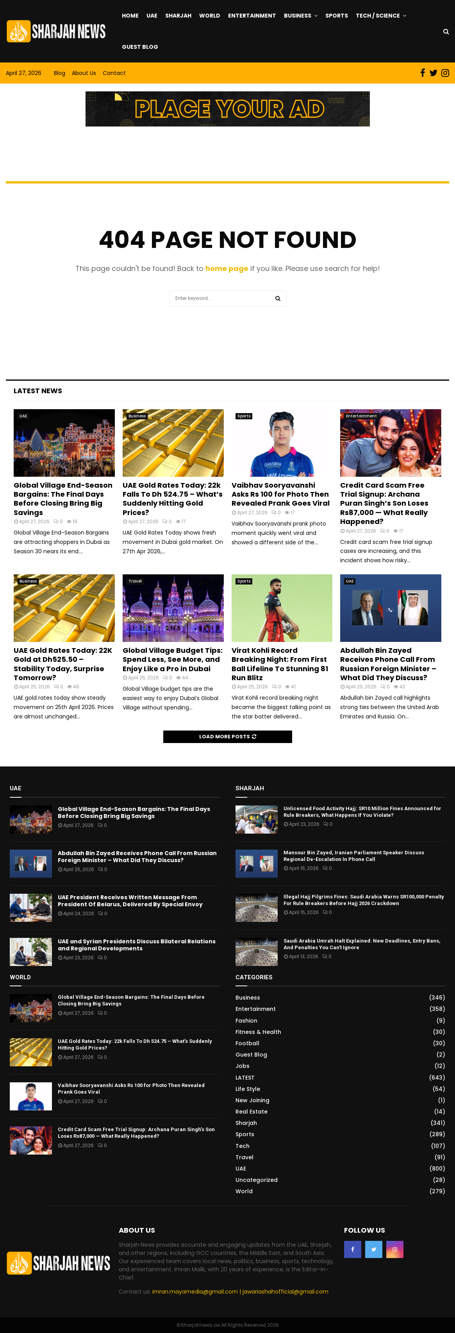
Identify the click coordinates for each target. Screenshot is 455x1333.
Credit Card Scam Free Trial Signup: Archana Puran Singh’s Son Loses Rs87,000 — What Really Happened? (384, 503)
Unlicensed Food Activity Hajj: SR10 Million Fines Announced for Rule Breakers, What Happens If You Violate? (362, 812)
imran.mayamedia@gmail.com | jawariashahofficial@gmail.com (240, 1292)
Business (297, 16)
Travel (135, 581)
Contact (114, 73)
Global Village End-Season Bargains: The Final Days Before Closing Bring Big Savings (63, 498)
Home (130, 16)
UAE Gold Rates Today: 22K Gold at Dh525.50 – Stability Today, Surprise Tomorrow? (63, 664)
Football (247, 1043)
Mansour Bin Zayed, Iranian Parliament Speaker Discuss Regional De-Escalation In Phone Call (354, 856)
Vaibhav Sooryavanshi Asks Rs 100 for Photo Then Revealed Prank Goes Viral (281, 494)
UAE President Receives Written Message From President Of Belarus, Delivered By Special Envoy (130, 900)
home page (226, 268)
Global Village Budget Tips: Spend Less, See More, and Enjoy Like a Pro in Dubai (173, 659)
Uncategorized (257, 1180)
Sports (336, 16)
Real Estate (252, 1112)
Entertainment (252, 16)
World (209, 16)
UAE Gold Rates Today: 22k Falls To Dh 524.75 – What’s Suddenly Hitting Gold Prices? (173, 498)
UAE (151, 16)
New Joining (252, 1100)
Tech (243, 1146)
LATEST (245, 1078)
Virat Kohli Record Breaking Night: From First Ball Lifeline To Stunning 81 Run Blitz (280, 664)
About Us (84, 73)
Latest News (38, 391)
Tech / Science (378, 16)
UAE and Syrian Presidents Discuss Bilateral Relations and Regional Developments (137, 944)
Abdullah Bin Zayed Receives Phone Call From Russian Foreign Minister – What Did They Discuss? (388, 664)
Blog (59, 73)
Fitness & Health (258, 1032)
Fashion (246, 1021)
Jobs (243, 1066)
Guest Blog (140, 47)
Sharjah (178, 16)
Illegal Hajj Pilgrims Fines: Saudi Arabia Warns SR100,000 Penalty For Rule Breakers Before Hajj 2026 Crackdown (364, 900)
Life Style (248, 1089)
